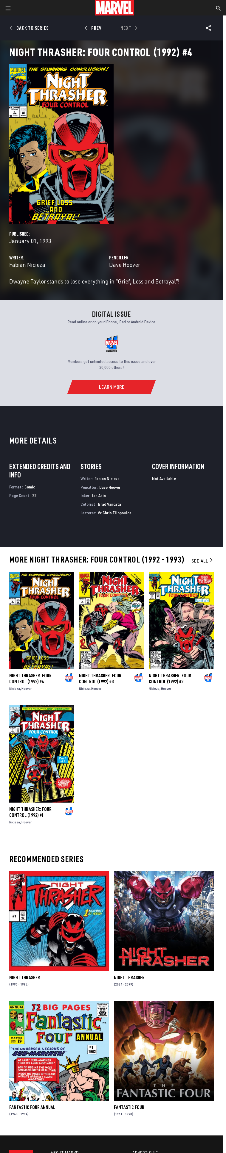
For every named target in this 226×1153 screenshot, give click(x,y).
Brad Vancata (109, 504)
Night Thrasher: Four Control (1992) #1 (30, 812)
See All (202, 561)
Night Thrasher (24, 977)
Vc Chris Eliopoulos (114, 512)
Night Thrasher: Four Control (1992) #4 (30, 678)
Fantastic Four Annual (32, 1107)
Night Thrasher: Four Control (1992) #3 (100, 678)
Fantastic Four (129, 1107)
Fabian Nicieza (27, 264)
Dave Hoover (124, 264)
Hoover (26, 688)
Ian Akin (99, 495)
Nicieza (14, 688)
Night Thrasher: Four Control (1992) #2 (170, 678)
